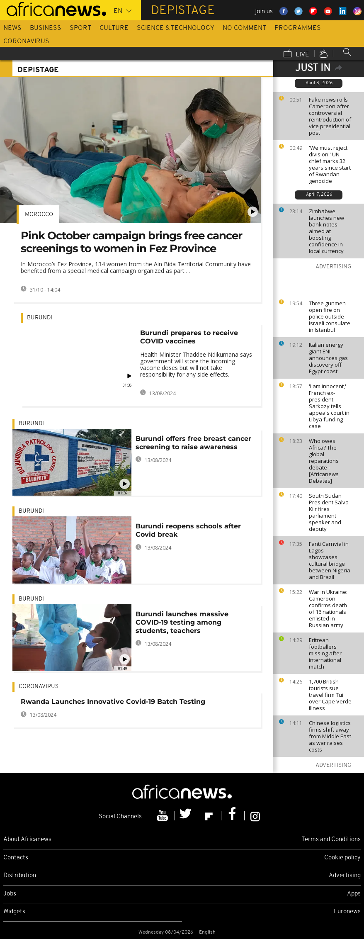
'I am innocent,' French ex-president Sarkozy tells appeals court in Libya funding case (329, 406)
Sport (80, 28)
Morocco (39, 215)
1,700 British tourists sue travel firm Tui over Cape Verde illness (330, 694)
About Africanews (27, 840)
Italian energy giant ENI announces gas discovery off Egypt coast (328, 358)
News (12, 28)
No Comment (244, 28)
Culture (114, 28)
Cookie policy (342, 858)
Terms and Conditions (331, 840)
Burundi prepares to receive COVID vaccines (189, 337)
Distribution (19, 876)
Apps (354, 894)
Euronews (347, 912)
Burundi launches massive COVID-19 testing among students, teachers (182, 622)
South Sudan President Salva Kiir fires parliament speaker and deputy (329, 512)
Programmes (297, 28)
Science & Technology (175, 28)
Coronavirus (26, 41)
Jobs (9, 894)
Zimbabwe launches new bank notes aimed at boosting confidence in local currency (326, 231)
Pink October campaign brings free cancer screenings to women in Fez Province (131, 242)
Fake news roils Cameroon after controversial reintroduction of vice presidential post (330, 116)
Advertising (345, 876)
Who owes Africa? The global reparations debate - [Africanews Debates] (324, 461)
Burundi (39, 318)
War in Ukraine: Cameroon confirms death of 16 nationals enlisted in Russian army (328, 608)
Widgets (14, 912)
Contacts (15, 858)
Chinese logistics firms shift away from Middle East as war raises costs (330, 736)
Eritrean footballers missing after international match (325, 653)
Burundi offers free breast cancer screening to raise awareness (193, 443)
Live (296, 54)
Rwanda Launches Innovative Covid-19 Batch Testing (113, 701)
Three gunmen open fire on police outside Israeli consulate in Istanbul (329, 316)
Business (45, 28)
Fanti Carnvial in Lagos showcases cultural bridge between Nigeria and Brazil (329, 560)
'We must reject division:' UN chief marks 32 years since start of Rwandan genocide (330, 164)
